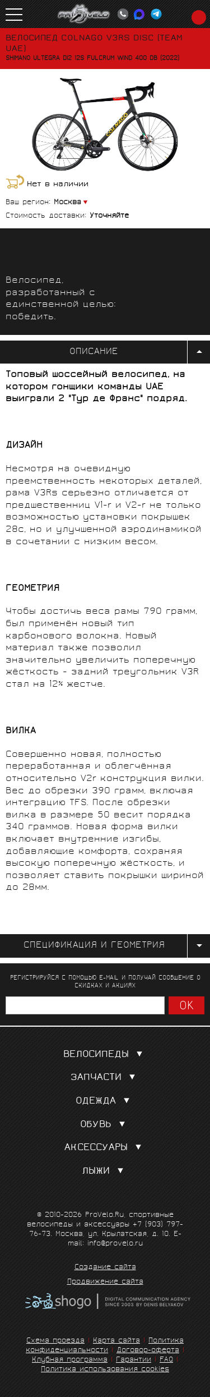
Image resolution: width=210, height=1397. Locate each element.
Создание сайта (105, 1267)
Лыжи (105, 1172)
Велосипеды (105, 1055)
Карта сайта (116, 1341)
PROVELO (84, 14)
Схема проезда (55, 1341)
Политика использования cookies (105, 1370)
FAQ (166, 1360)
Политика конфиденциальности (105, 1345)
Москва (67, 203)
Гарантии (133, 1360)
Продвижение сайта (105, 1282)
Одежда (105, 1102)
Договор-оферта (147, 1350)
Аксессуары (105, 1148)
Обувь (105, 1125)
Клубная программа (70, 1360)
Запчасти (105, 1078)
